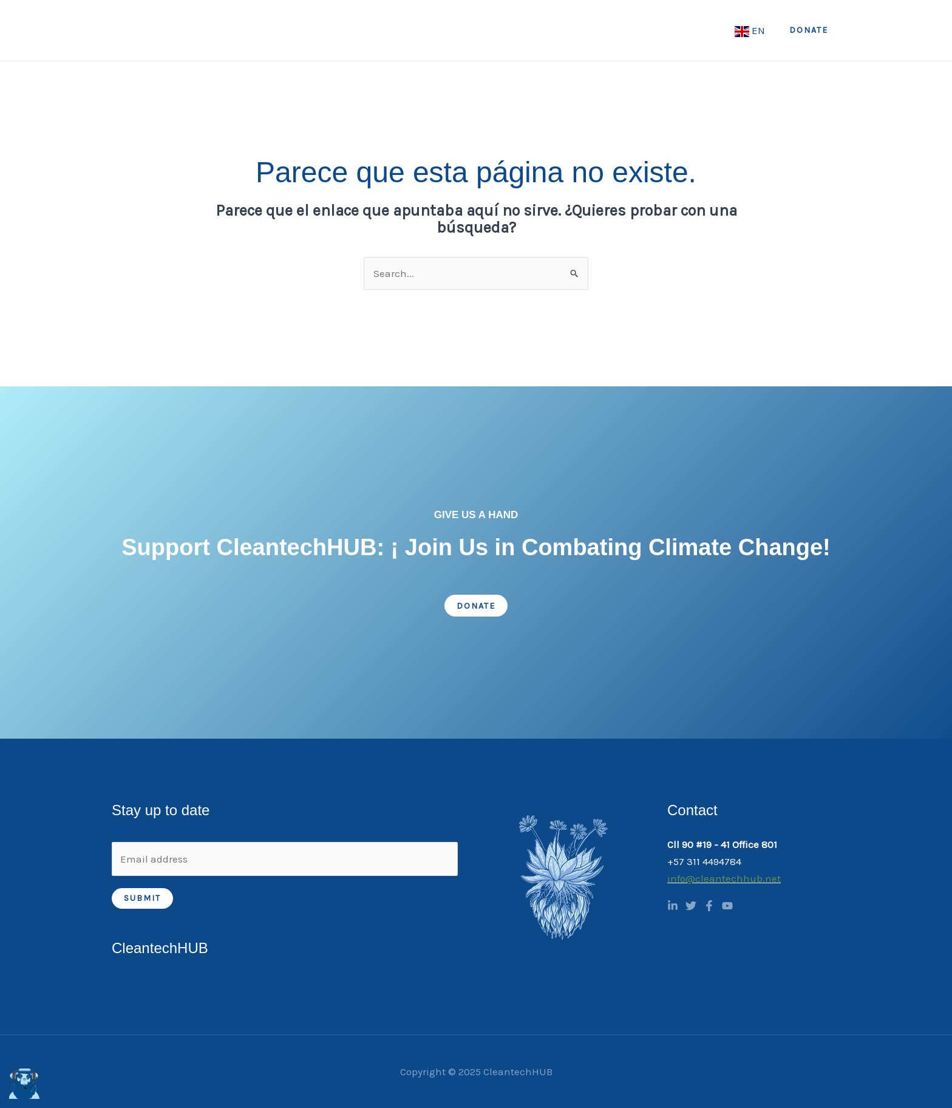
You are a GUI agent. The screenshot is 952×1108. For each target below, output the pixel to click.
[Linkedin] (672, 905)
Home (399, 30)
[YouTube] (727, 905)
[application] (468, 30)
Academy (611, 30)
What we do (528, 30)
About (454, 30)
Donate (476, 606)
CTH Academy (691, 30)
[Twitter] (690, 905)
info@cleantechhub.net (724, 878)
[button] (808, 30)
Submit (142, 898)
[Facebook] (709, 905)
